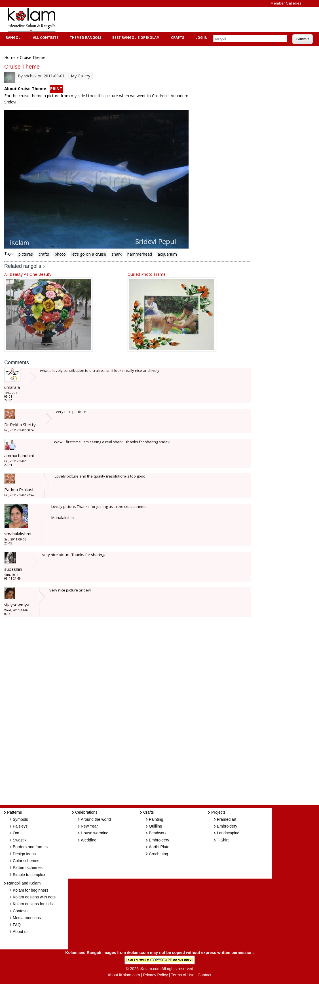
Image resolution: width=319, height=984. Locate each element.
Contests (20, 911)
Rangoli (13, 37)
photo (60, 254)
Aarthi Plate (159, 847)
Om (16, 833)
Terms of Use (182, 975)
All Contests (45, 37)
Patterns (14, 812)
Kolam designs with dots (34, 897)
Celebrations (86, 812)
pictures (25, 254)
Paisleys (20, 826)
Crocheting (158, 854)
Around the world (96, 819)
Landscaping (228, 833)
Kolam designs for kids (33, 904)
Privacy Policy (155, 975)
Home (10, 57)
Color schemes (26, 860)
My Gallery (80, 76)
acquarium (167, 254)
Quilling (155, 826)
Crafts (176, 37)
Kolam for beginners (30, 890)
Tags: (9, 253)
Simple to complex (29, 874)
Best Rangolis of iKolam (135, 37)
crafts (44, 254)
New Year (89, 826)
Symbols (20, 819)
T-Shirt (223, 840)
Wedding (88, 840)
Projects (218, 812)
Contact (204, 975)
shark (117, 254)
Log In (201, 37)
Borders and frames (30, 847)
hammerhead (139, 254)
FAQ (17, 924)
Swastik (19, 840)
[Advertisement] (165, 19)
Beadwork (157, 833)
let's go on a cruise (88, 254)
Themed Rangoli (84, 37)
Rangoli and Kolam (24, 883)
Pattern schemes (28, 867)
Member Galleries (286, 3)
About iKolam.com (124, 975)
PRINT (56, 88)
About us (20, 931)
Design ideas (24, 854)
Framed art (226, 819)
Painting (156, 819)
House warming (94, 833)
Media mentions (27, 917)
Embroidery (159, 840)
